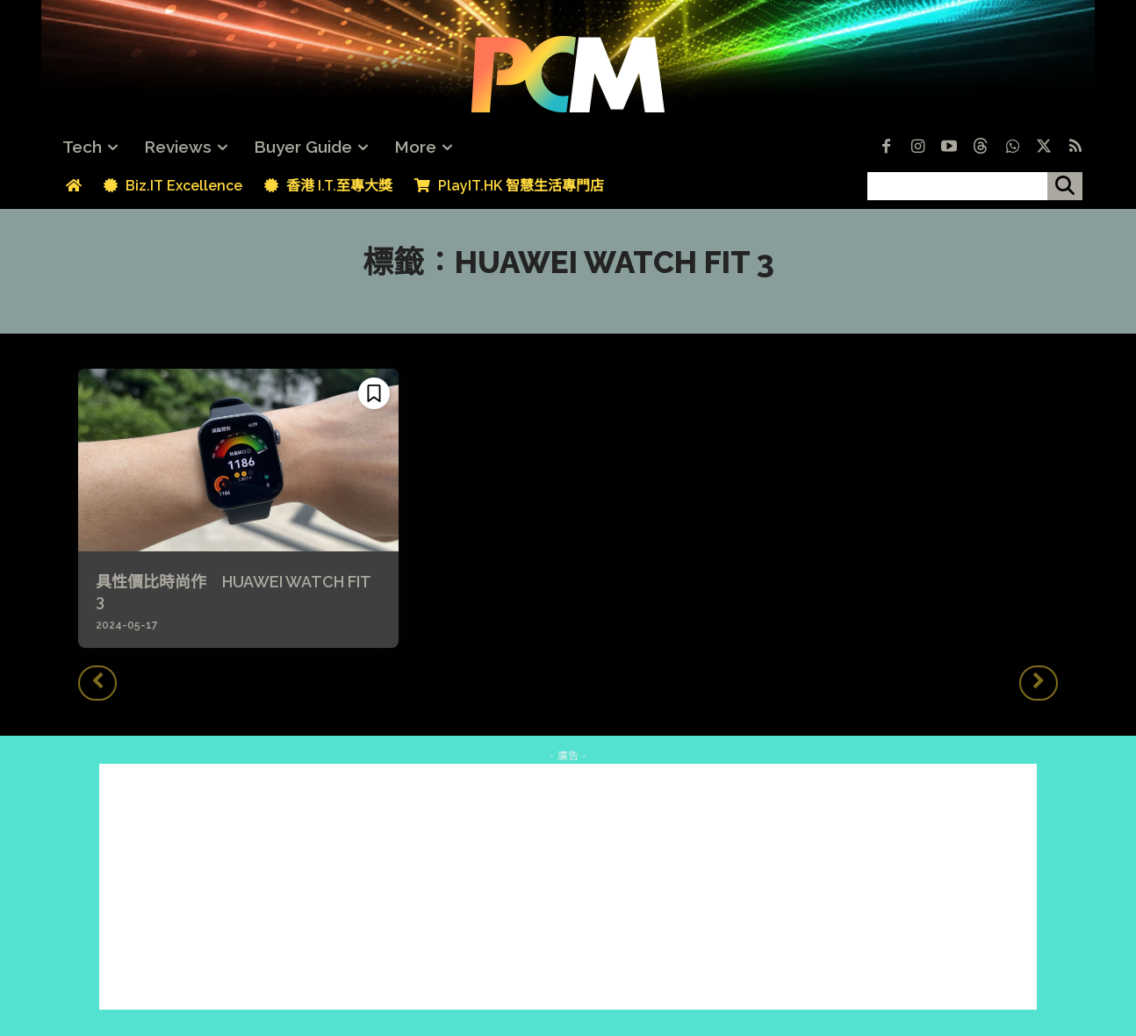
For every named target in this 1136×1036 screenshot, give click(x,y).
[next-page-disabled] (1038, 683)
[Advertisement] (568, 887)
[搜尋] (1064, 186)
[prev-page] (97, 683)
